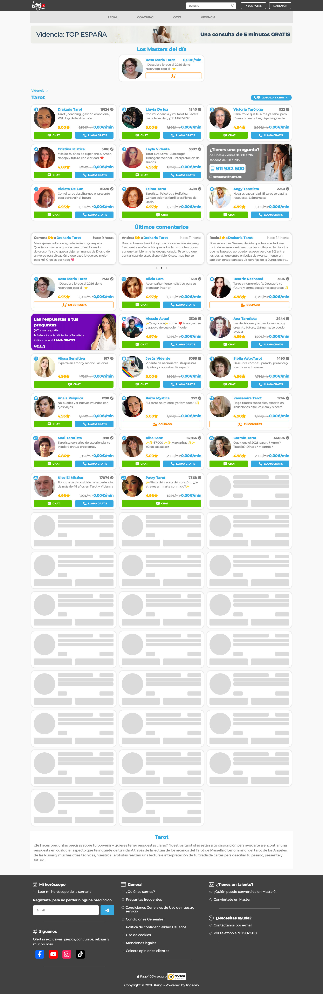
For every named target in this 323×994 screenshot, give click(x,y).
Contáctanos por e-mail (233, 925)
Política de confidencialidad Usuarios (156, 927)
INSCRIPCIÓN (253, 5)
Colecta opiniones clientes (147, 951)
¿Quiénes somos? (140, 892)
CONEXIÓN (280, 5)
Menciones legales (141, 943)
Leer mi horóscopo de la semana (64, 892)
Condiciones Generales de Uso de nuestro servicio (159, 909)
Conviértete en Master (232, 900)
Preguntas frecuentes (144, 900)
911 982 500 (227, 169)
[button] (271, 98)
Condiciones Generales (144, 919)
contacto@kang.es (225, 177)
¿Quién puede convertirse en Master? (245, 892)
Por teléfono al (235, 933)
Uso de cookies (138, 935)
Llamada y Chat (271, 97)
